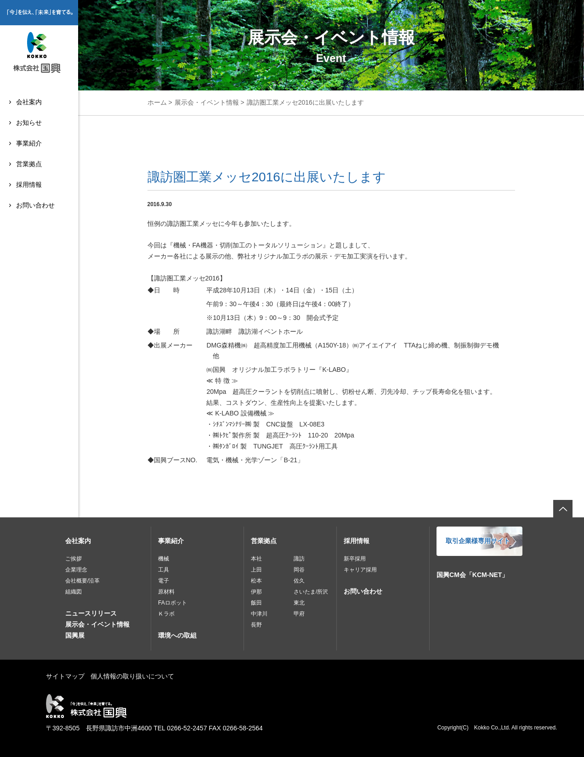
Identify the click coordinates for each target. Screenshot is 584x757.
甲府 (299, 614)
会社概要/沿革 (82, 580)
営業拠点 (29, 164)
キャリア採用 (360, 569)
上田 (256, 569)
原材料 (166, 591)
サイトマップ (65, 676)
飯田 (256, 603)
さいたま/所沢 (311, 591)
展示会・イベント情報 (207, 102)
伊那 (256, 591)
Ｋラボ (166, 614)
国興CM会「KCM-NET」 (472, 574)
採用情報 (29, 184)
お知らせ (29, 122)
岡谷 (299, 569)
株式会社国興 (39, 53)
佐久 (299, 580)
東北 (299, 603)
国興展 (75, 635)
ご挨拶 (73, 558)
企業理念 (76, 569)
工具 (163, 569)
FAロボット (172, 603)
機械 (163, 558)
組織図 (73, 591)
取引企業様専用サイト (478, 540)
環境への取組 (177, 635)
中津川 (259, 614)
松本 (256, 580)
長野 (256, 625)
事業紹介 (29, 143)
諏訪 (299, 558)
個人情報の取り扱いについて (132, 676)
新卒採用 (355, 558)
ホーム (157, 102)
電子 (163, 580)
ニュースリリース (91, 613)
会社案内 (29, 102)
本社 (256, 558)
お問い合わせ (35, 205)
